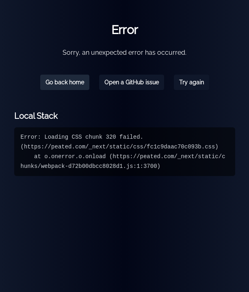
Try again (191, 82)
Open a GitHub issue (131, 82)
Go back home (64, 82)
